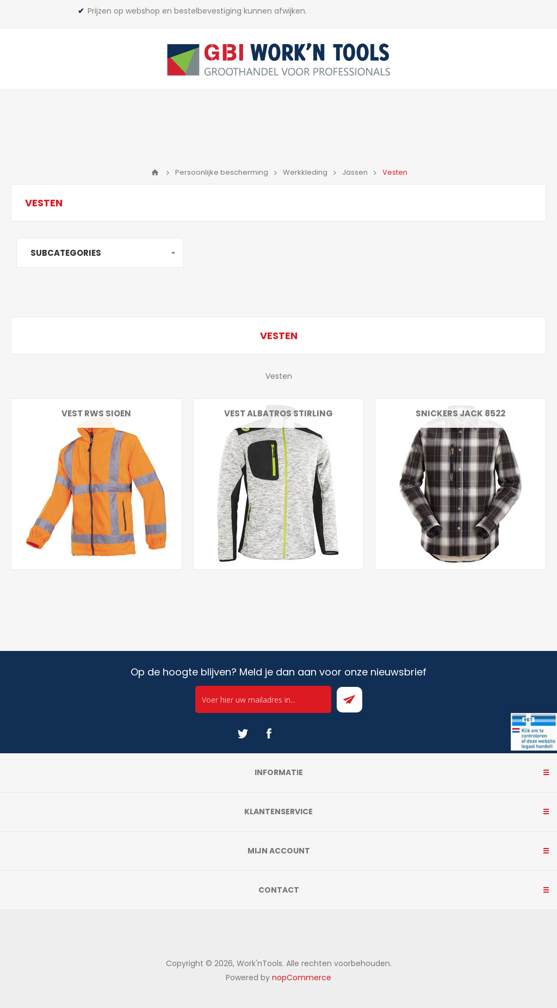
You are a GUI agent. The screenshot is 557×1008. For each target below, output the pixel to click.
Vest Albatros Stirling (278, 413)
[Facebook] (268, 733)
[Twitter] (242, 733)
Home (155, 172)
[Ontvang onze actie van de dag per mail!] (263, 699)
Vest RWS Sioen (96, 413)
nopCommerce (301, 977)
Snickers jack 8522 (460, 413)
